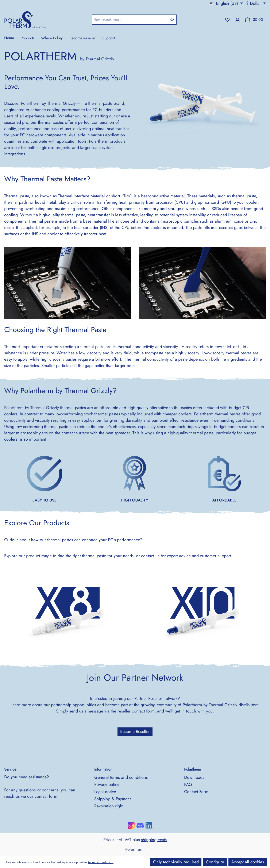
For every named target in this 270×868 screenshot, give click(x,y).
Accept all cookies (247, 862)
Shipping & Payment (112, 799)
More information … (100, 862)
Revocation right (108, 806)
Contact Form (196, 792)
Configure (215, 862)
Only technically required (176, 862)
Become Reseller (135, 731)
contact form (46, 796)
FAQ (188, 785)
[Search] (172, 20)
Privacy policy (106, 785)
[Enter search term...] (129, 20)
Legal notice (105, 792)
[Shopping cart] (254, 19)
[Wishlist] (227, 19)
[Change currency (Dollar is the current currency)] (256, 3)
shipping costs (154, 840)
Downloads (194, 777)
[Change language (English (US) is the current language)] (226, 3)
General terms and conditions (121, 777)
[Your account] (237, 19)
